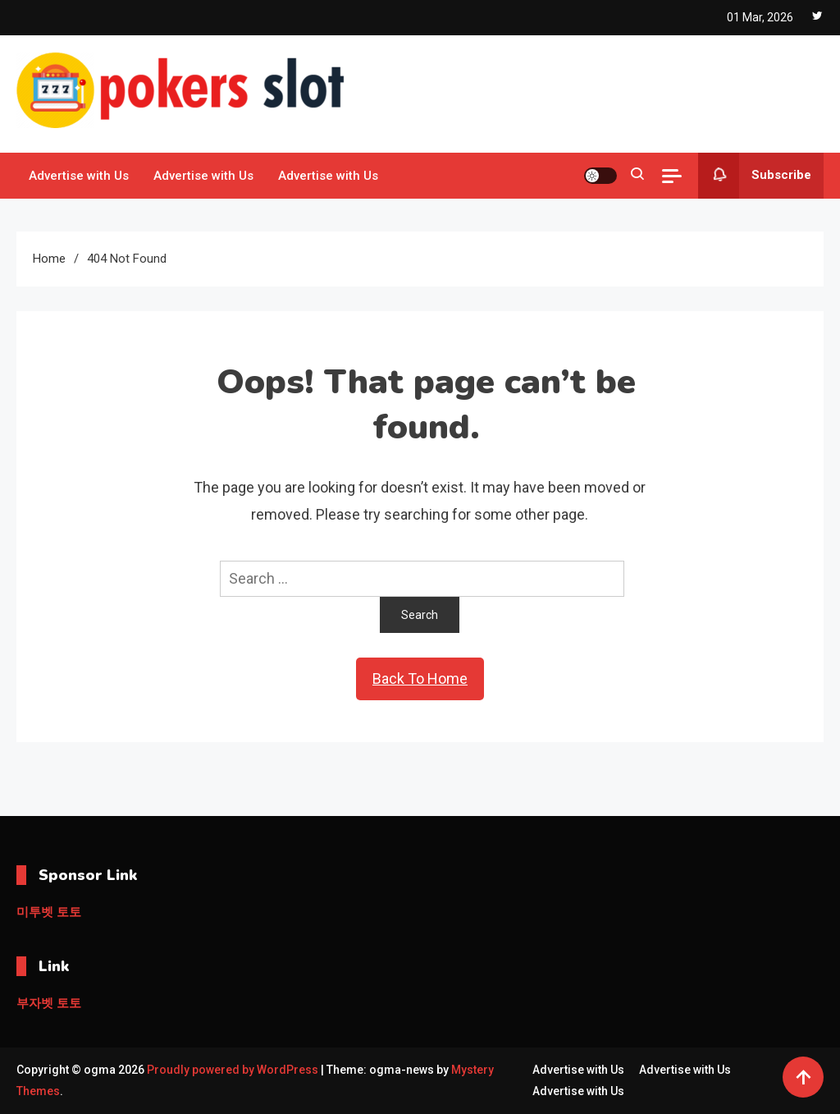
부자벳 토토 (48, 1003)
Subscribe (754, 176)
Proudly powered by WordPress (234, 1069)
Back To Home (420, 678)
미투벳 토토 (48, 912)
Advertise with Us (79, 175)
